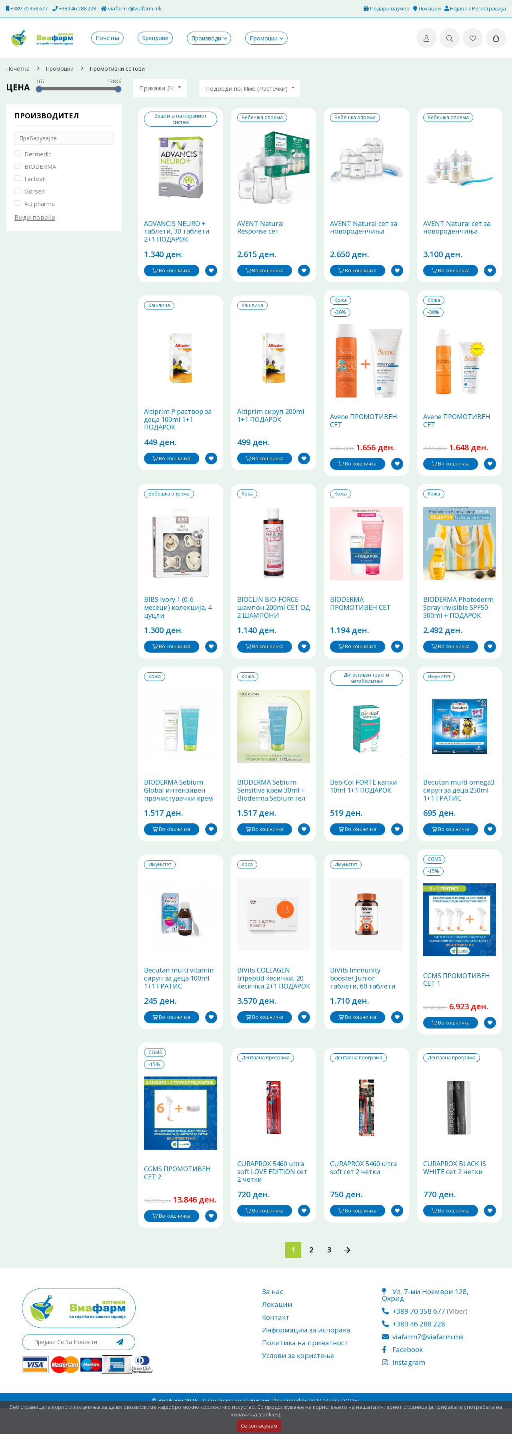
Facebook (402, 1375)
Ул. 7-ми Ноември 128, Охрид (425, 1321)
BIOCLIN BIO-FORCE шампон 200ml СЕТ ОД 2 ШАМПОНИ (269, 620)
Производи (206, 38)
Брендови (155, 38)
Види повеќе (34, 217)
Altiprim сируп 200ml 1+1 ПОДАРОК (272, 424)
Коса (247, 502)
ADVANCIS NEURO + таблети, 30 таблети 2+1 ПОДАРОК (178, 236)
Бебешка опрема (262, 117)
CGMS (434, 876)
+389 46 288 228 (74, 8)
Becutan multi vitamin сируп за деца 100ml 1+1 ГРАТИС (179, 1000)
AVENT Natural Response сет (261, 232)
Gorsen (34, 191)
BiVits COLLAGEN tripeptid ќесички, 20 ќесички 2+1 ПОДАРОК (271, 1004)
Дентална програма (266, 1079)
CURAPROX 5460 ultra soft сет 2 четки (365, 1194)
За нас (272, 1317)
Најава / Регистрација (475, 8)
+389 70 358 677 (27, 8)
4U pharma (39, 203)
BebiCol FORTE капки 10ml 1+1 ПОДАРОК (364, 803)
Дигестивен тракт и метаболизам (366, 691)
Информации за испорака (306, 1355)
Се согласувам (259, 1425)
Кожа (340, 305)
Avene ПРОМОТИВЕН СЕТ (365, 429)
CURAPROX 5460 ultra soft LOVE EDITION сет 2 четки (273, 1198)
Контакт (275, 1343)
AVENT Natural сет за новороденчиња (364, 232)
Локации (427, 8)
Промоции (264, 38)
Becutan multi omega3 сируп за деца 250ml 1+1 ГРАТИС (459, 807)
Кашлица (159, 310)
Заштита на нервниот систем (180, 119)
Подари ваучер (387, 8)
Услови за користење (298, 1381)
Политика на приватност (305, 1368)
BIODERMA (40, 166)
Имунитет (439, 689)
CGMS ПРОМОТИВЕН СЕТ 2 (179, 1199)
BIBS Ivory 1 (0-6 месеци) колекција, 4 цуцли (179, 620)
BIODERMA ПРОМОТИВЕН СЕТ (361, 616)
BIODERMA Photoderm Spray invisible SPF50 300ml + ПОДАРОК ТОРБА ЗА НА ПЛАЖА (459, 624)
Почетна (107, 38)
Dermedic (37, 154)
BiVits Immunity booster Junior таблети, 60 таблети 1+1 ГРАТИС (364, 1004)
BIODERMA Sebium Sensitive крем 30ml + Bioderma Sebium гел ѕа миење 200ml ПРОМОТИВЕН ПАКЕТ (273, 815)
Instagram (403, 1388)
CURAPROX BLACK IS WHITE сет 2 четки (455, 1194)
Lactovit (35, 178)
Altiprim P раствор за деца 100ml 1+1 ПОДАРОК (179, 428)
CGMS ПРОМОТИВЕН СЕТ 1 (458, 1001)
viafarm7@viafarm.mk (131, 8)
